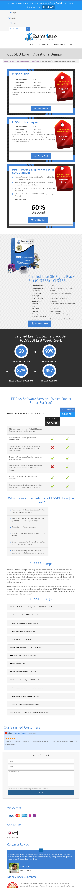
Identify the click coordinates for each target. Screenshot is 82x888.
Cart (76, 45)
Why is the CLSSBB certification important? (19, 573)
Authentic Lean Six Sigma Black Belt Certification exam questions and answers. (22, 483)
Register (7, 18)
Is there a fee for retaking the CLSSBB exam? (19, 630)
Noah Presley (21, 821)
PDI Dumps (22, 869)
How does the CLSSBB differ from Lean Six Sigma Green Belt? (24, 663)
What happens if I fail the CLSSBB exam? (18, 622)
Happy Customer (21, 825)
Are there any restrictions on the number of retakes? (21, 638)
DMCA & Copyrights (69, 880)
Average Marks (32, 365)
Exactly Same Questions (50, 365)
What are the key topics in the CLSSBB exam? (19, 646)
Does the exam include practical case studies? (19, 655)
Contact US (55, 880)
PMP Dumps (10, 862)
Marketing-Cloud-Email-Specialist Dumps (72, 864)
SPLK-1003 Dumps (47, 870)
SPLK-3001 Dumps (59, 870)
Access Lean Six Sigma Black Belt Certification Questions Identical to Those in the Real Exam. (33, 215)
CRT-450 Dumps (60, 863)
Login (8, 13)
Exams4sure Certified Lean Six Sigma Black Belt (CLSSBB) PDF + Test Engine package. (61, 483)
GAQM (12, 62)
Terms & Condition (41, 880)
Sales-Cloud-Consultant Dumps (34, 863)
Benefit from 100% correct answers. (20, 491)
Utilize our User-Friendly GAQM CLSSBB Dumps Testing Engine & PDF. (33, 226)
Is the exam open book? (13, 614)
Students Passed (13, 365)
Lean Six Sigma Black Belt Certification (28, 62)
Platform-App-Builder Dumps (10, 871)
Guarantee (28, 880)
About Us (18, 880)
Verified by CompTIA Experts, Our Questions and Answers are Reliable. (32, 220)
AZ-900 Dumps (34, 870)
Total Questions (69, 365)
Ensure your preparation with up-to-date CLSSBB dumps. (60, 492)
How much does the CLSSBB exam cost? (18, 606)
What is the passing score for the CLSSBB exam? (20, 598)
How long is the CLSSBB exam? (15, 590)
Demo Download (46, 324)
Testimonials (64, 45)
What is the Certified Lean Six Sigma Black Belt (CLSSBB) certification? (27, 557)
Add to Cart (43, 115)
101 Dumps (22, 862)
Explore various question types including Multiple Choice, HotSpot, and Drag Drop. (21, 502)
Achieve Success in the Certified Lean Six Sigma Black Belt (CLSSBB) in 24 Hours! (30, 209)
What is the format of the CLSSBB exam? (18, 582)
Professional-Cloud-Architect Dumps (47, 864)
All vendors (49, 45)
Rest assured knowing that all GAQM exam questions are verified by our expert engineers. (61, 503)
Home (37, 45)
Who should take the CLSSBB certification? (19, 565)
